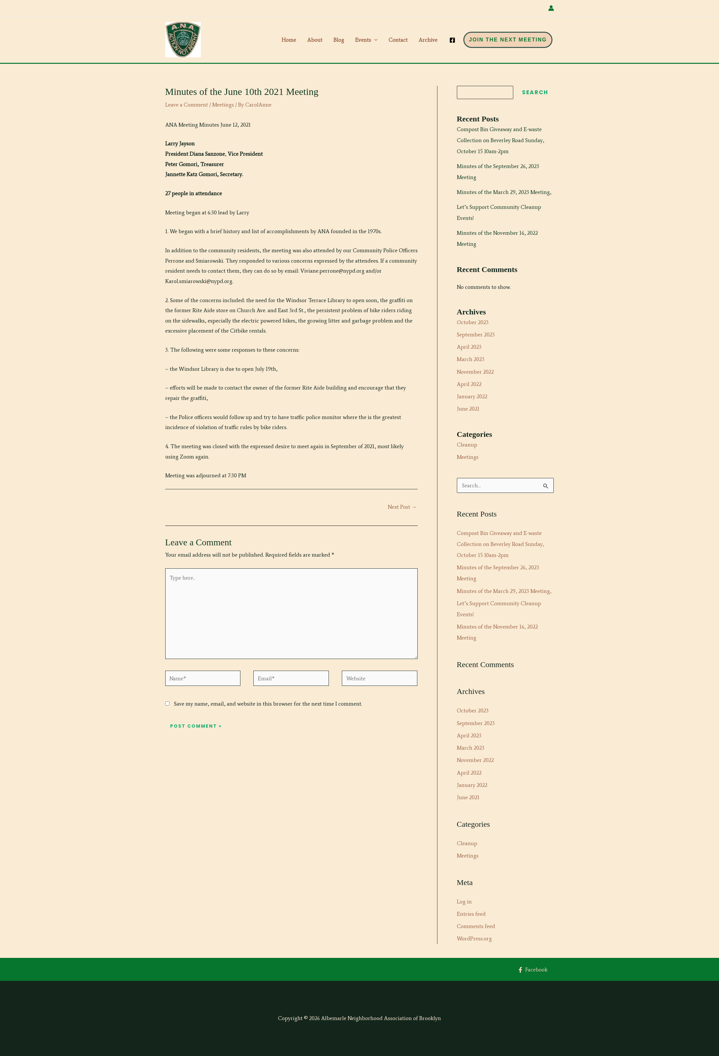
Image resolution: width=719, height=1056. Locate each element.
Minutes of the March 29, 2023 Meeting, (504, 192)
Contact (398, 40)
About (314, 40)
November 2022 (475, 372)
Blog (338, 40)
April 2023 (469, 347)
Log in (464, 901)
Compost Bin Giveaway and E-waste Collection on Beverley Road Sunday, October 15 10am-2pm (500, 140)
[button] (374, 39)
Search (535, 92)
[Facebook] (452, 40)
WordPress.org (474, 938)
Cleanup (467, 444)
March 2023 (470, 359)
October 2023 (473, 322)
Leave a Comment (186, 104)
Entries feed (471, 914)
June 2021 (468, 408)
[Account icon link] (551, 8)
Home (289, 40)
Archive (428, 40)
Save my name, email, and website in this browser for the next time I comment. (268, 703)
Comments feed (476, 926)
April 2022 (469, 384)
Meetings (223, 104)
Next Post (402, 507)
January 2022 (472, 396)
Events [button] (366, 39)
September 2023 (476, 334)
